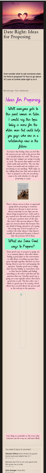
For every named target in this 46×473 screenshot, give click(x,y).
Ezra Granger (11, 470)
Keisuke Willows (12, 454)
